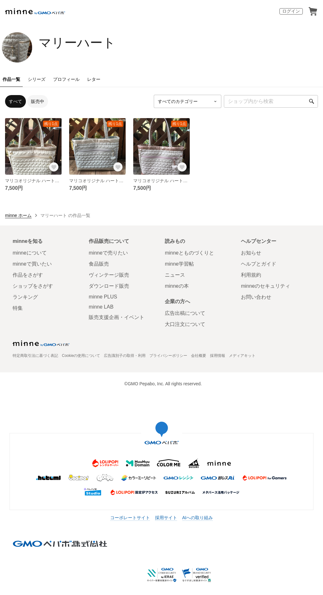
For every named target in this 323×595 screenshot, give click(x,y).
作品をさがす (28, 275)
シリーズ (36, 79)
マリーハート (77, 43)
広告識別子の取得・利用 (125, 355)
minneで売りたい (108, 252)
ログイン (291, 11)
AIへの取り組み (197, 517)
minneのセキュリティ (265, 286)
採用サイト (166, 517)
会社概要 (198, 355)
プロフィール (66, 79)
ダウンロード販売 (109, 286)
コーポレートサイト (130, 517)
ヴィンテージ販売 (109, 275)
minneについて (30, 252)
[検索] (312, 101)
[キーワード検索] (271, 101)
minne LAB (101, 307)
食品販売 (99, 264)
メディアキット (242, 355)
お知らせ (251, 252)
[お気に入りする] (54, 167)
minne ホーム (18, 215)
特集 (18, 308)
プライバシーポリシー (168, 355)
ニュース (175, 275)
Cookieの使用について (81, 355)
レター (93, 79)
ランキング (25, 297)
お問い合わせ (256, 297)
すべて (15, 101)
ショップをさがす (33, 286)
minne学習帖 (179, 264)
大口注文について (185, 324)
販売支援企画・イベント (116, 317)
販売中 (37, 101)
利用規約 (251, 275)
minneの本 (177, 286)
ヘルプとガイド (258, 264)
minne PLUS (103, 296)
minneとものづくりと (189, 252)
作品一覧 (11, 79)
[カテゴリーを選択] (187, 101)
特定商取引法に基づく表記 (35, 355)
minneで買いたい (32, 264)
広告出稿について (185, 313)
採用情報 (217, 355)
